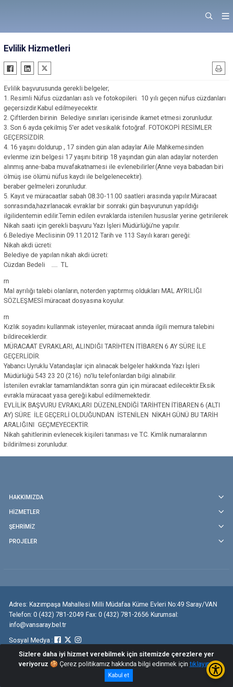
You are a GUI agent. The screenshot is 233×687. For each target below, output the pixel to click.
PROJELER (23, 541)
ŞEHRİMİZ (22, 526)
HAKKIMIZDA (26, 497)
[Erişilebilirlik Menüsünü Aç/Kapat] (215, 669)
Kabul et (118, 675)
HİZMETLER (24, 512)
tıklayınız (202, 664)
